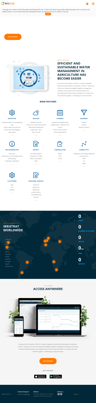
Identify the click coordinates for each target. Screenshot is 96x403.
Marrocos (46, 247)
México (7, 250)
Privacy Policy (21, 12)
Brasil (27, 265)
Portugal (45, 244)
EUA (8, 245)
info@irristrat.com (6, 394)
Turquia (59, 244)
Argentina (22, 275)
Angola (54, 264)
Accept (48, 14)
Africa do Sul (56, 272)
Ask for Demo (13, 37)
